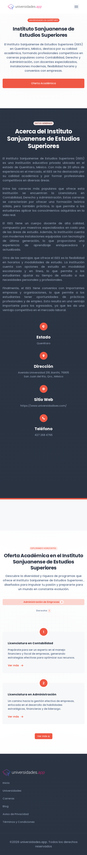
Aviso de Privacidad (16, 814)
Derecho (43, 611)
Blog (5, 806)
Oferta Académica (43, 83)
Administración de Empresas (44, 602)
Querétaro (43, 343)
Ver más (43, 736)
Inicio (6, 783)
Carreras (8, 798)
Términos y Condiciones (19, 822)
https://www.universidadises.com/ (43, 406)
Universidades (12, 791)
